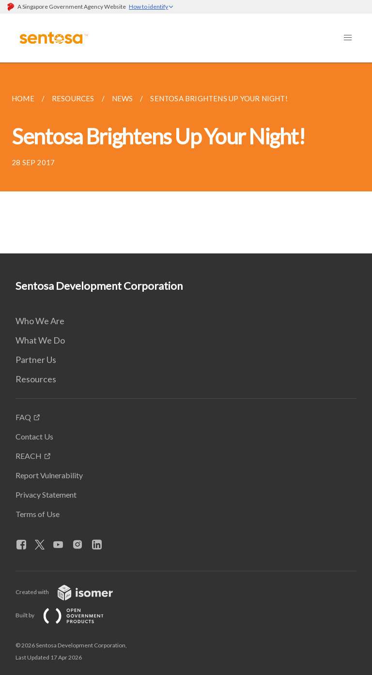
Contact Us (34, 436)
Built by (67, 615)
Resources (36, 379)
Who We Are (40, 320)
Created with (72, 592)
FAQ (23, 417)
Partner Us (36, 359)
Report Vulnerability (49, 475)
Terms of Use (38, 513)
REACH (29, 455)
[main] (186, 158)
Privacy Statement (46, 494)
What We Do (40, 340)
